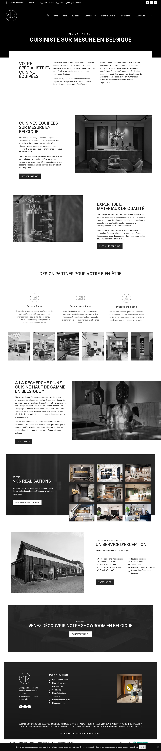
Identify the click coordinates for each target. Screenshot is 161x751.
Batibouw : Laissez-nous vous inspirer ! (80, 736)
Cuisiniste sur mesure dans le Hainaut (73, 724)
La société (126, 16)
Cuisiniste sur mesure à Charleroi (108, 724)
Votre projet (90, 16)
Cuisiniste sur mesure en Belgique (39, 724)
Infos (152, 16)
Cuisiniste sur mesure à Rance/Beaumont (98, 726)
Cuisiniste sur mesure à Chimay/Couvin (60, 726)
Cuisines (76, 16)
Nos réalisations (109, 16)
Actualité (140, 16)
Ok (142, 747)
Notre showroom (60, 16)
